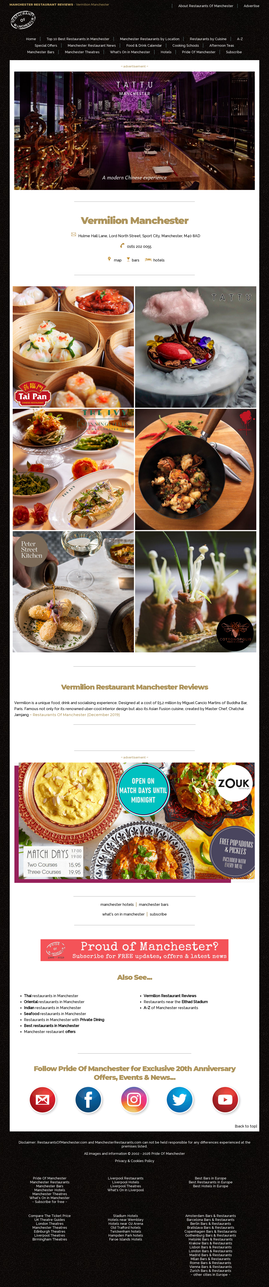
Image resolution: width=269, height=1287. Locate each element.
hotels (158, 260)
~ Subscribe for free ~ (49, 1202)
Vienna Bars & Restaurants (210, 1267)
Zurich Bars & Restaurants (210, 1271)
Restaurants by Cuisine (208, 39)
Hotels (166, 52)
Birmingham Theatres (49, 1239)
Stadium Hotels (125, 1216)
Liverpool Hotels (125, 1182)
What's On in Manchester (130, 52)
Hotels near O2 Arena (125, 1224)
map (118, 260)
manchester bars (153, 904)
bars (135, 260)
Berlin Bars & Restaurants (210, 1224)
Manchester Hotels (49, 1190)
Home (31, 39)
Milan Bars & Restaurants (211, 1259)
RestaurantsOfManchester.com (62, 1142)
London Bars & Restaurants (210, 1251)
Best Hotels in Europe (210, 1186)
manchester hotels (117, 904)
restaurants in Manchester (51, 996)
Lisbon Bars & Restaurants (210, 1247)
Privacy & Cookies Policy (134, 1161)
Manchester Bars (40, 52)
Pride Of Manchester (199, 52)
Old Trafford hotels (126, 1227)
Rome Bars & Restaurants (210, 1263)
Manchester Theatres (82, 52)
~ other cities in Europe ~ (211, 1275)
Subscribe (234, 52)
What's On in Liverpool (125, 1190)
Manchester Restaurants (49, 1182)
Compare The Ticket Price (49, 1216)
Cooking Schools (185, 45)
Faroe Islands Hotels (125, 1239)
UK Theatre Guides (49, 1220)
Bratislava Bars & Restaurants (210, 1227)
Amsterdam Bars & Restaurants (210, 1216)
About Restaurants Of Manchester (205, 6)
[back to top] (246, 1126)
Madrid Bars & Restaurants (210, 1255)
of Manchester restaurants (171, 1008)
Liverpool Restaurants (125, 1178)
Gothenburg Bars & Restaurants (210, 1235)
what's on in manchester (123, 914)
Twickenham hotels (125, 1231)
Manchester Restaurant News (92, 45)
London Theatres (50, 1224)
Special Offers (46, 45)
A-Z (240, 39)
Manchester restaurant (49, 1031)
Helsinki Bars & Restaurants (210, 1239)
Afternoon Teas (221, 45)
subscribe (158, 914)
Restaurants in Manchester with (64, 1019)
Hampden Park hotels (125, 1235)
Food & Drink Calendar (144, 45)
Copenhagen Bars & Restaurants (210, 1231)
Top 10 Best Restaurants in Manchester (78, 39)
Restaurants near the (176, 1002)
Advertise (251, 6)
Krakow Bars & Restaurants (210, 1243)
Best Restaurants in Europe (211, 1182)
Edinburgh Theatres (49, 1231)
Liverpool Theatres (125, 1186)
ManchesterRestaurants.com (118, 1142)
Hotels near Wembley (125, 1220)
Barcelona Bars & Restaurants (210, 1220)
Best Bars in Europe (210, 1178)
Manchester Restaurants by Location (149, 39)
